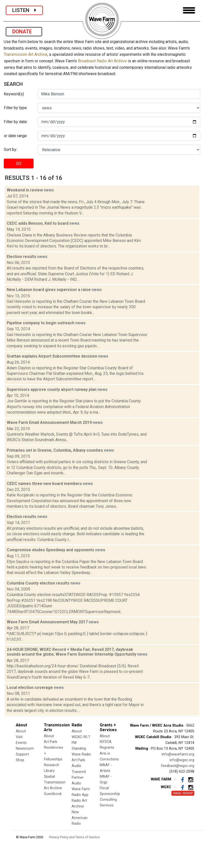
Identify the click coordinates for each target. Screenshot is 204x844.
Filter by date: (16, 121)
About (21, 731)
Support (22, 754)
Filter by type (15, 107)
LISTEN (24, 10)
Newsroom (25, 748)
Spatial (49, 776)
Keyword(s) (14, 94)
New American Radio (79, 818)
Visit (19, 737)
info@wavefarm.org (178, 754)
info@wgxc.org (182, 760)
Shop (20, 760)
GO (18, 163)
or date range (15, 135)
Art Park (50, 742)
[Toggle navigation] (189, 10)
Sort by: (10, 149)
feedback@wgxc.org (177, 766)
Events (21, 743)
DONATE (24, 32)
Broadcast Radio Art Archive (102, 61)
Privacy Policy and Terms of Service (74, 837)
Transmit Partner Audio (79, 777)
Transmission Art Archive (25, 54)
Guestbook (53, 794)
